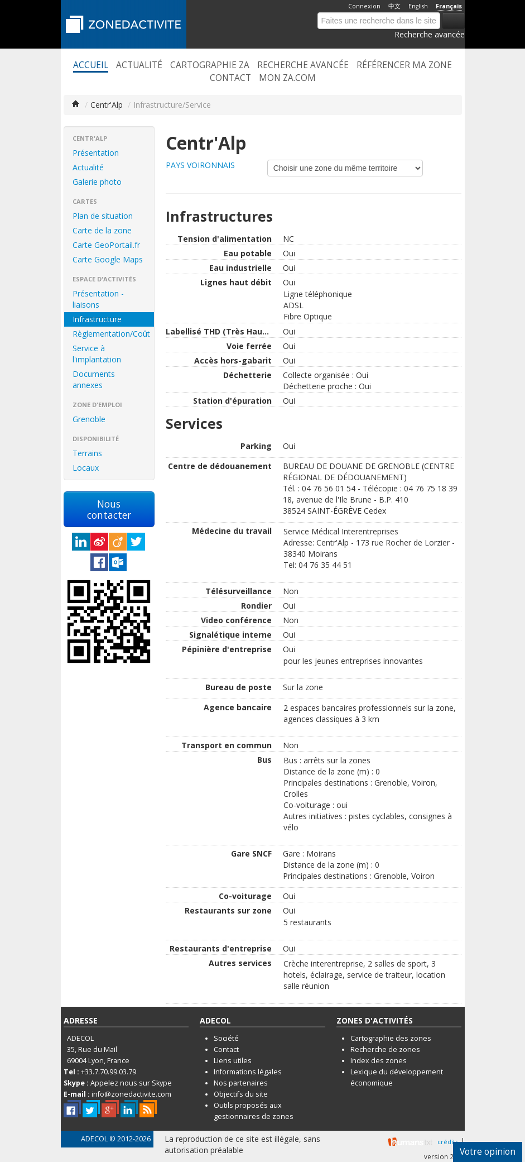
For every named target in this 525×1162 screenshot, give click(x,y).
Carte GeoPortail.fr (106, 245)
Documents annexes (94, 379)
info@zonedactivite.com (131, 1094)
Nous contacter (109, 509)
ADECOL (94, 1139)
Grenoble (89, 419)
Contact (230, 78)
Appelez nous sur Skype (131, 1083)
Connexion (364, 6)
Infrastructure (97, 319)
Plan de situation (103, 216)
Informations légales (248, 1072)
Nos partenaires (241, 1083)
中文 (394, 6)
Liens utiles (233, 1060)
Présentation (96, 152)
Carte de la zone (102, 230)
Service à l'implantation (97, 354)
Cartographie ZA (209, 65)
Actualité (139, 65)
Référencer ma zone (404, 65)
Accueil (90, 65)
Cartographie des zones (390, 1038)
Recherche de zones (385, 1049)
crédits (447, 1141)
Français (449, 6)
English (418, 6)
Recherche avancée (429, 34)
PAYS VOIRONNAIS (200, 165)
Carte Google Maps (108, 259)
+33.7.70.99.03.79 (108, 1072)
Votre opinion (488, 1152)
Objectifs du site (241, 1094)
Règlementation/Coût (111, 333)
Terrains (87, 453)
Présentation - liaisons (98, 299)
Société (226, 1038)
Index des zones (378, 1060)
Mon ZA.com (287, 78)
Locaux (86, 467)
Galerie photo (97, 181)
